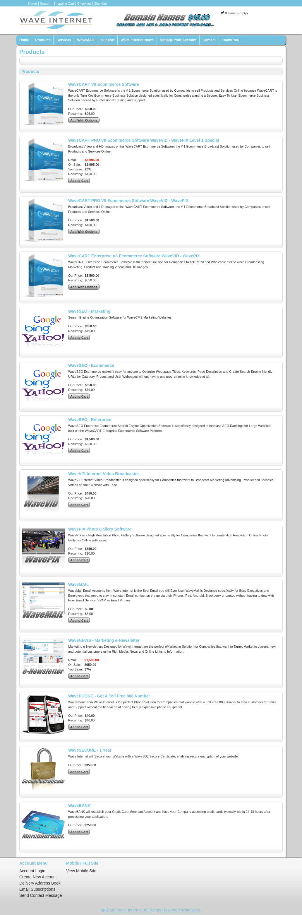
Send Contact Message (40, 895)
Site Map (100, 3)
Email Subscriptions (37, 889)
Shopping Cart (64, 3)
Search (45, 3)
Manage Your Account (178, 40)
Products (42, 40)
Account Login (32, 870)
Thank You (230, 40)
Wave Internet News (137, 40)
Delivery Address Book (40, 883)
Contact (209, 40)
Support (107, 40)
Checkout (84, 3)
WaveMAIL (86, 40)
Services (63, 40)
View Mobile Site (81, 870)
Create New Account (38, 877)
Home (32, 3)
